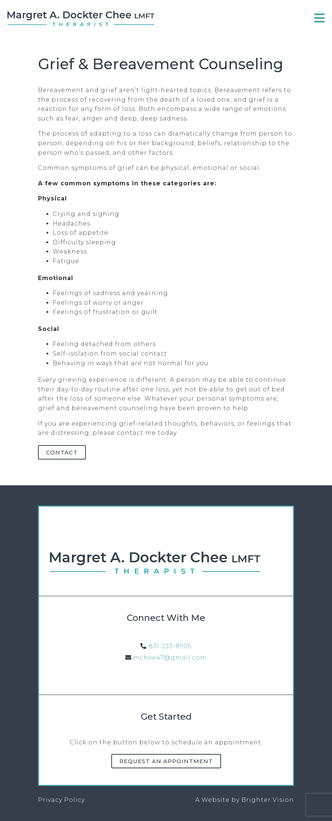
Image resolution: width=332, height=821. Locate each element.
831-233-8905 (170, 646)
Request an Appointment (166, 761)
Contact (62, 452)
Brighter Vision (267, 799)
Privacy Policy (61, 799)
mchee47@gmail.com (170, 657)
